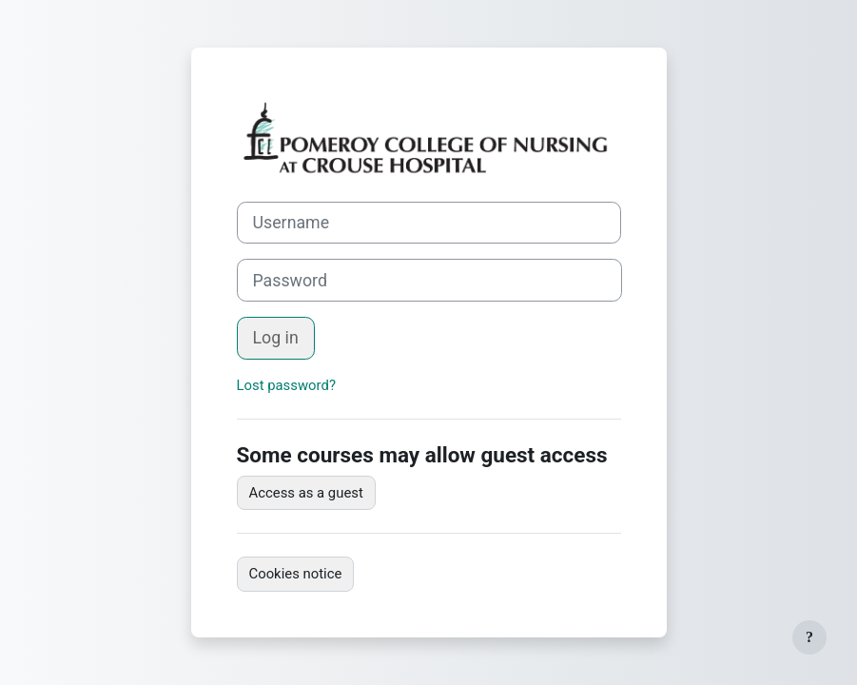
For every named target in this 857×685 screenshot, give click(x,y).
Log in (276, 337)
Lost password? (286, 385)
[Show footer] (809, 637)
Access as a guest (306, 492)
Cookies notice (295, 573)
